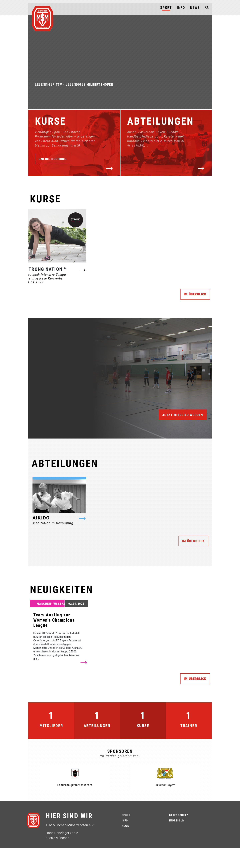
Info (181, 8)
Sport (166, 8)
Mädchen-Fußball (52, 603)
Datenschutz (178, 815)
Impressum (177, 820)
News (195, 8)
